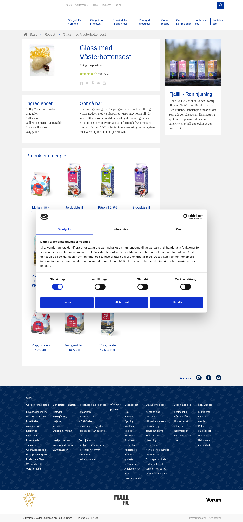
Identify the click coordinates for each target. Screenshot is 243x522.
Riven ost (129, 435)
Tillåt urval (121, 302)
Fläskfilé (128, 416)
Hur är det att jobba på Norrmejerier (181, 426)
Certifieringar (153, 445)
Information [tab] (121, 229)
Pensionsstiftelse (155, 454)
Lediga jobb (180, 411)
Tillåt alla (176, 302)
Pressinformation (197, 518)
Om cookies (215, 518)
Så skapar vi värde (156, 459)
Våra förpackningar (63, 445)
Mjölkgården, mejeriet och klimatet (60, 421)
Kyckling (128, 421)
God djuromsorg (87, 440)
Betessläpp (84, 411)
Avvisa (67, 302)
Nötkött (128, 430)
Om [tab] (178, 229)
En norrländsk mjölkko (90, 426)
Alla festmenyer (132, 468)
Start (28, 397)
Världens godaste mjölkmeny (130, 459)
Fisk (126, 411)
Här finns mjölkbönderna (91, 445)
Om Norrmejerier (155, 404)
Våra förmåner (182, 416)
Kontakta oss (153, 411)
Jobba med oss (182, 404)
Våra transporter (62, 449)
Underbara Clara (35, 459)
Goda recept (131, 404)
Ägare (69, 5)
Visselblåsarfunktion (156, 473)
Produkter (106, 5)
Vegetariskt (130, 449)
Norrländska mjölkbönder (92, 404)
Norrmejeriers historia (157, 449)
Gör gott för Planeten (64, 404)
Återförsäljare (81, 5)
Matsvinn (58, 411)
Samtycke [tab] (64, 229)
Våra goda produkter (116, 407)
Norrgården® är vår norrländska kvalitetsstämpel (89, 454)
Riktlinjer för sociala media (204, 416)
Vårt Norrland (33, 468)
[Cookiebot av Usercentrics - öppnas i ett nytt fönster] (186, 217)
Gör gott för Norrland (37, 404)
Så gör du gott (34, 464)
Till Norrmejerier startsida (36, 16)
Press (95, 5)
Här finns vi (204, 435)
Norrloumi (129, 426)
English (117, 5)
